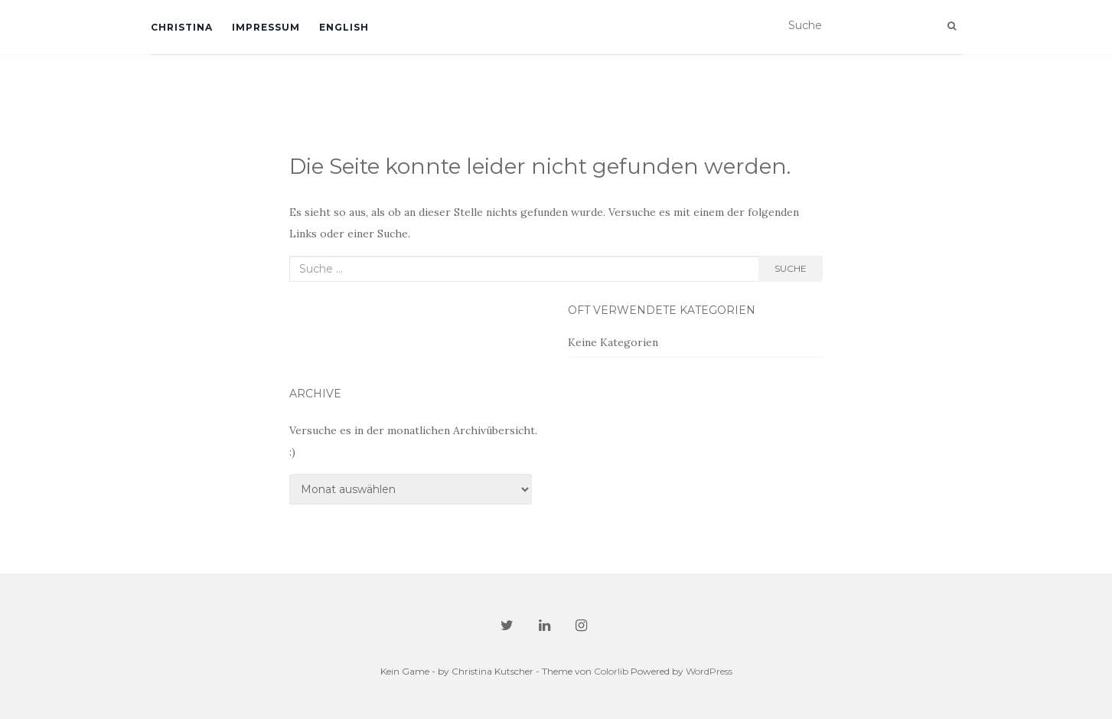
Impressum (266, 27)
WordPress (709, 671)
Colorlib (611, 671)
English (344, 27)
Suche (790, 268)
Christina (182, 27)
